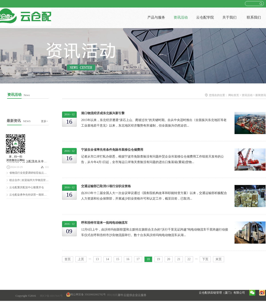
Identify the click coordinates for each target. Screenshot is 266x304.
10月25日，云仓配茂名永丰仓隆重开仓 (33, 161)
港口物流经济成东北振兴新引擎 (103, 113)
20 (168, 259)
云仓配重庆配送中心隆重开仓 (26, 187)
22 (189, 259)
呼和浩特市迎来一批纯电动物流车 (104, 222)
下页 (205, 259)
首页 (68, 259)
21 (178, 259)
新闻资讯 (260, 95)
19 (158, 259)
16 (127, 259)
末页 (218, 259)
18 (148, 259)
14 (107, 259)
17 (138, 259)
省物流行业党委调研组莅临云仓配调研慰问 (34, 172)
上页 (81, 259)
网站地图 (112, 294)
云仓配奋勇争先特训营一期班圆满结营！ (33, 194)
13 (97, 259)
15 (117, 259)
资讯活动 (247, 95)
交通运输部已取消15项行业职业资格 (106, 186)
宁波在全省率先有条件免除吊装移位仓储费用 (112, 149)
